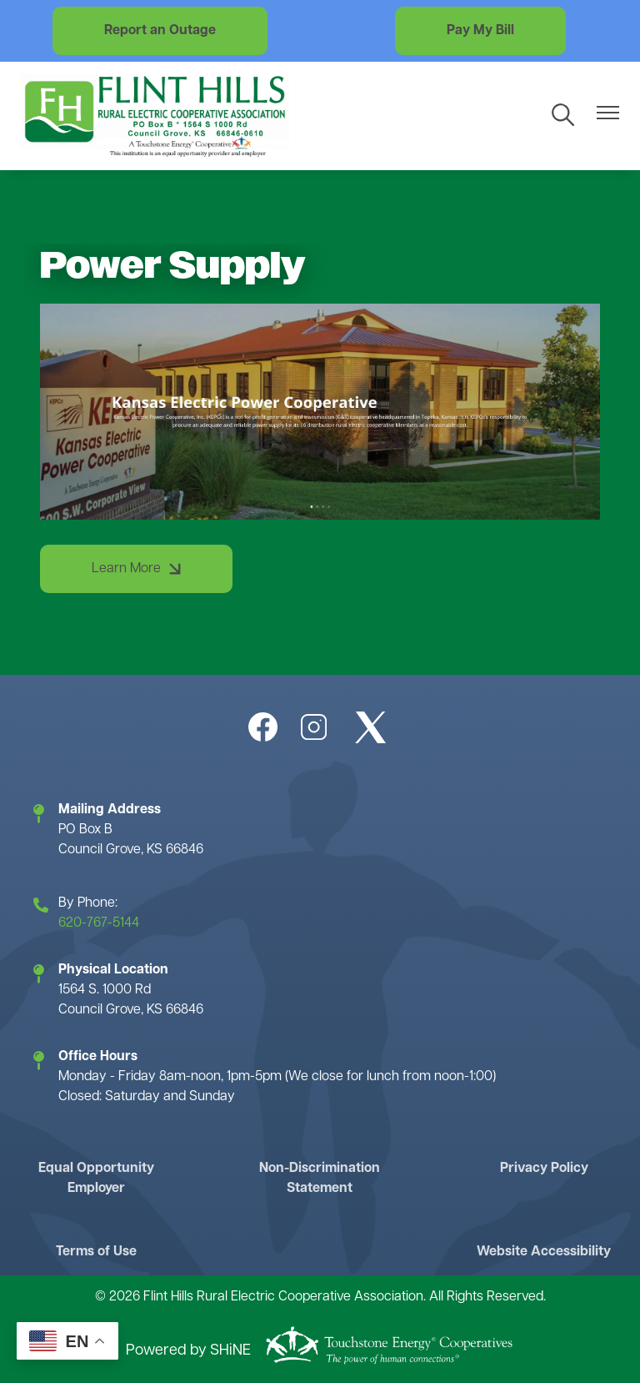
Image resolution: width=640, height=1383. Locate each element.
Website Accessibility (544, 1252)
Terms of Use (96, 1252)
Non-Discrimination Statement (319, 1178)
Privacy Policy (544, 1168)
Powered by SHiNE (188, 1351)
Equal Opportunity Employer (96, 1178)
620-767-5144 (98, 923)
